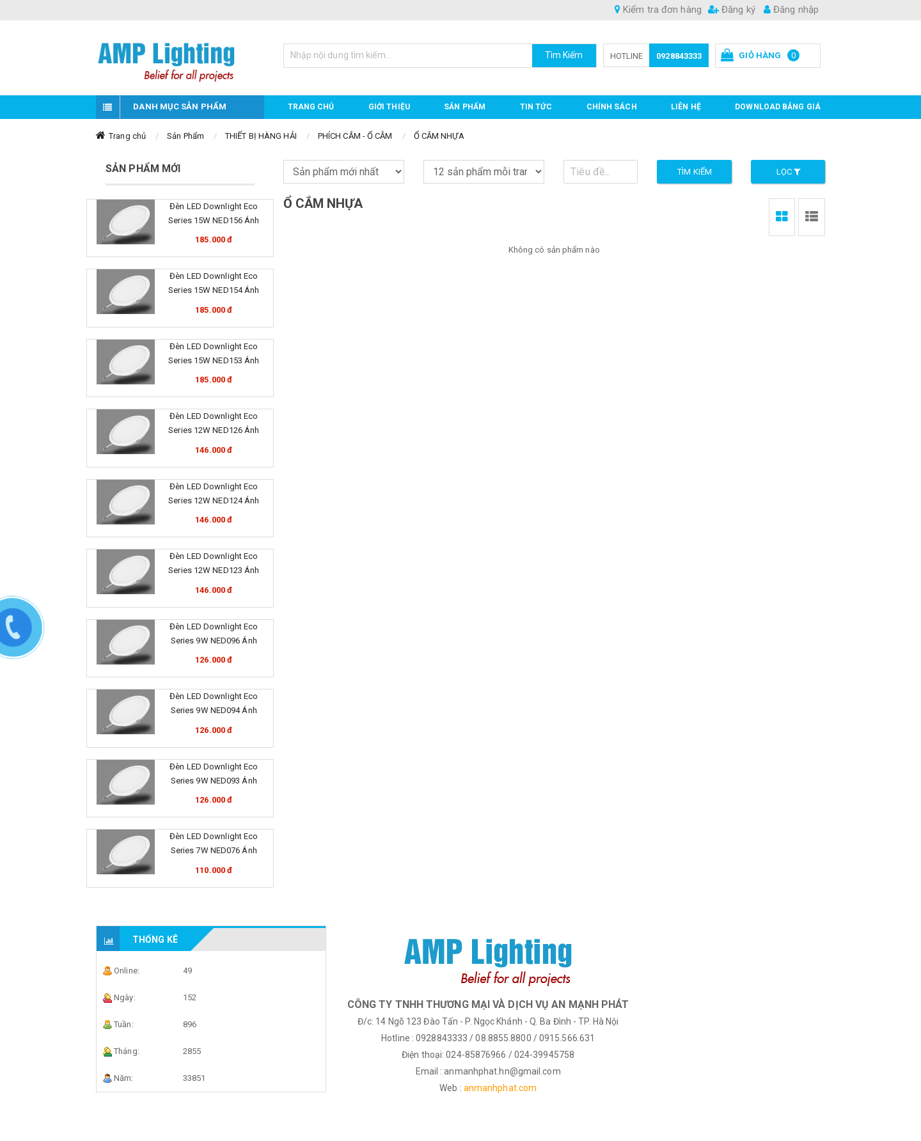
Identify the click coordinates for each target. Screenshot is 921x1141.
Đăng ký (731, 9)
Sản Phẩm (185, 136)
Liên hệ (686, 106)
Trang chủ (311, 106)
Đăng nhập (791, 9)
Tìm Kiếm (564, 55)
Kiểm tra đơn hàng (658, 9)
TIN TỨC (536, 106)
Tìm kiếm (694, 172)
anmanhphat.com (500, 1088)
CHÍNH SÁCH (611, 106)
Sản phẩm (464, 106)
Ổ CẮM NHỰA (439, 136)
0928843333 (679, 56)
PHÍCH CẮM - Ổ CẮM (355, 136)
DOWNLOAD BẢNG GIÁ (778, 106)
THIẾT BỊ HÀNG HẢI (261, 136)
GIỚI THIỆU (389, 106)
